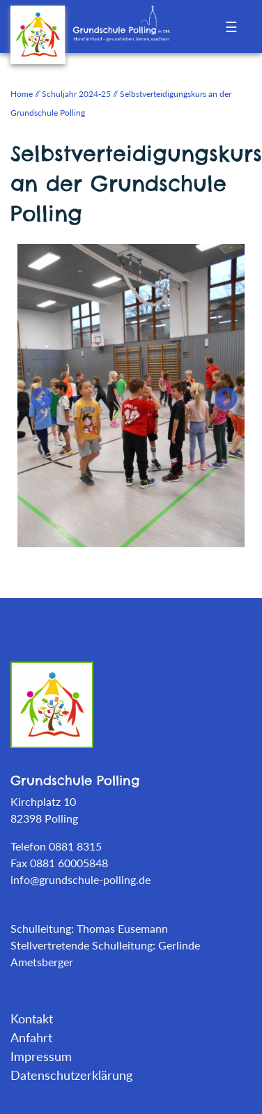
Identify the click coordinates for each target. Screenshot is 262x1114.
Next (220, 394)
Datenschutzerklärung (71, 1075)
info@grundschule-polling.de (80, 879)
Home (21, 94)
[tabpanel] (131, 394)
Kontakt (31, 1018)
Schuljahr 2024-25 (76, 94)
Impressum (41, 1056)
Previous (36, 394)
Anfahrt (31, 1037)
